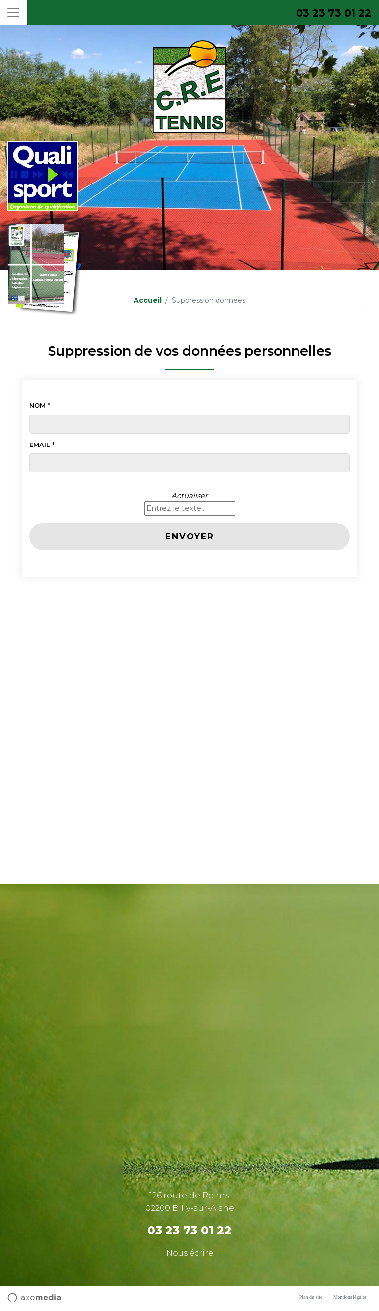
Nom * (39, 405)
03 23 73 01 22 (333, 13)
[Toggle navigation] (13, 12)
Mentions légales (350, 1297)
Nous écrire (189, 1253)
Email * (41, 444)
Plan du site (311, 1297)
